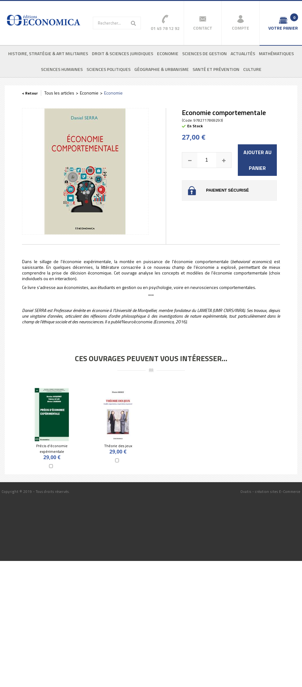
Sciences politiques (109, 69)
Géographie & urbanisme (161, 69)
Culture (252, 69)
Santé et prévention (216, 69)
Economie (167, 53)
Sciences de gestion (204, 53)
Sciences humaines (62, 69)
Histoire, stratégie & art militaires (48, 53)
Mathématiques (276, 53)
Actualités (243, 53)
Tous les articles (59, 92)
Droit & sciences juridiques (122, 53)
